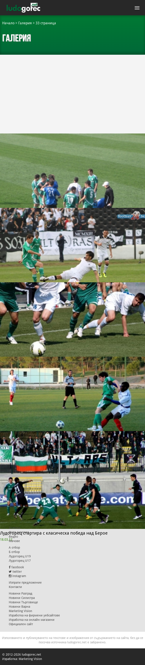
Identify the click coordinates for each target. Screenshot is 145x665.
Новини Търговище (23, 602)
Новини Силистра (22, 598)
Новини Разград (20, 593)
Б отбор (14, 552)
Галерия (25, 23)
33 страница (46, 23)
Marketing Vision (20, 611)
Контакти (15, 587)
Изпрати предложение (25, 582)
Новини (14, 528)
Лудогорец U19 (20, 556)
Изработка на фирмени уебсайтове (34, 615)
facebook (16, 567)
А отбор (14, 547)
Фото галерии (19, 532)
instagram (17, 576)
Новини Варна (19, 606)
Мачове (14, 541)
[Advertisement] (72, 89)
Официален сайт (21, 624)
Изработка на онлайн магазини (31, 619)
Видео (13, 536)
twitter (15, 571)
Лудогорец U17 (20, 560)
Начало (8, 23)
